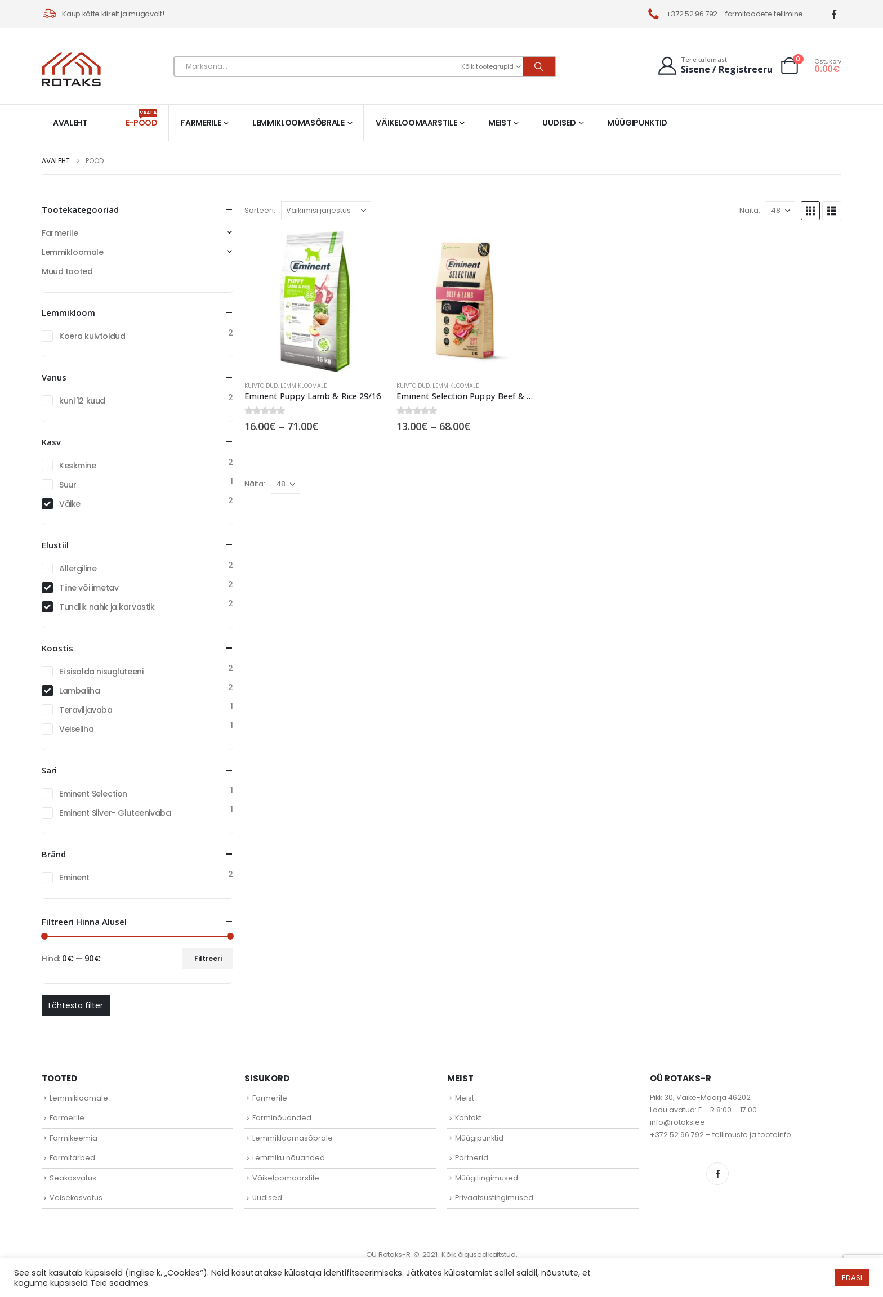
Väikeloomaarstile (416, 122)
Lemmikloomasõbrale (298, 122)
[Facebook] (834, 14)
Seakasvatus (73, 1178)
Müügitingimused (486, 1178)
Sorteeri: (259, 210)
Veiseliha (76, 729)
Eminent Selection (93, 793)
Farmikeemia (73, 1138)
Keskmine (77, 465)
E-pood (142, 118)
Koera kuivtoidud (92, 336)
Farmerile (201, 122)
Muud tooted (67, 271)
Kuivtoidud (261, 386)
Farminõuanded (281, 1117)
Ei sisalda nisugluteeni (101, 671)
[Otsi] (539, 66)
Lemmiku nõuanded (288, 1157)
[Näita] (780, 210)
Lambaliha (79, 690)
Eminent (74, 877)
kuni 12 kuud (82, 400)
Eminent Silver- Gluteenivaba (115, 813)
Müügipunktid (637, 122)
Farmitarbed (72, 1157)
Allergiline (77, 568)
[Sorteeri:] (326, 210)
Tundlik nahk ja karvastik (107, 606)
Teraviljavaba (86, 709)
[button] (810, 210)
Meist (499, 122)
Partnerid (471, 1157)
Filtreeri (208, 958)
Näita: (749, 210)
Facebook (717, 1173)
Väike (70, 503)
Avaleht (70, 122)
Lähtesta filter (75, 1005)
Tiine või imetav (88, 587)
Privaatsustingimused (494, 1197)
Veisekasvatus (76, 1197)
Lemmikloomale (303, 386)
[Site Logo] (71, 69)
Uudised (559, 122)
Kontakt (468, 1117)
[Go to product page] (314, 301)
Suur (67, 484)
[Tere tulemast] (714, 65)
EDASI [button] (852, 1277)
